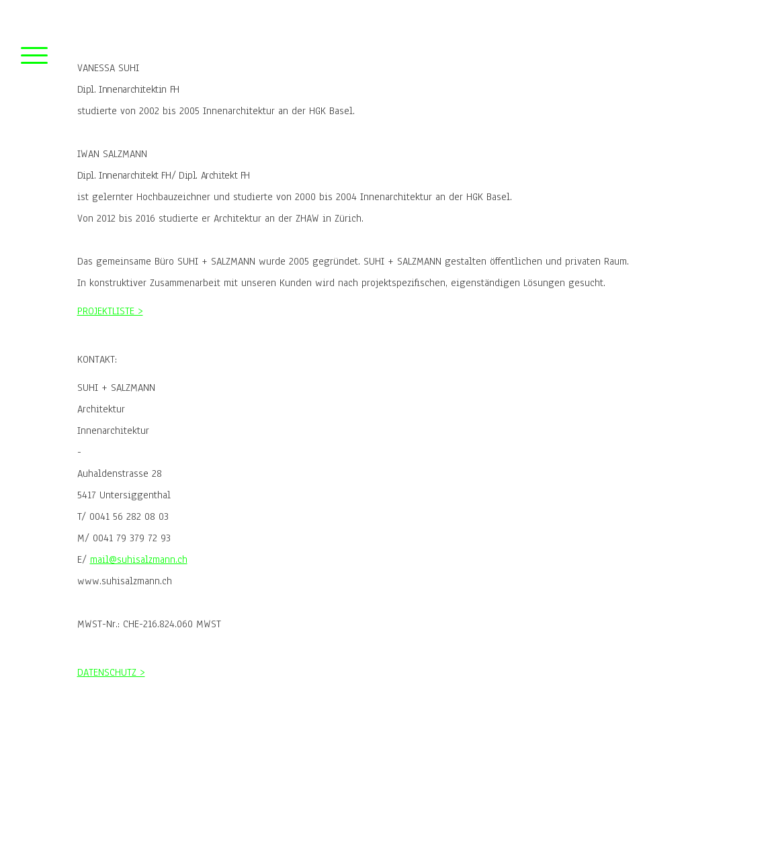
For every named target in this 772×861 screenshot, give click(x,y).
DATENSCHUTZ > (111, 672)
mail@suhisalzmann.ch (138, 559)
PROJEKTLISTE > (110, 311)
